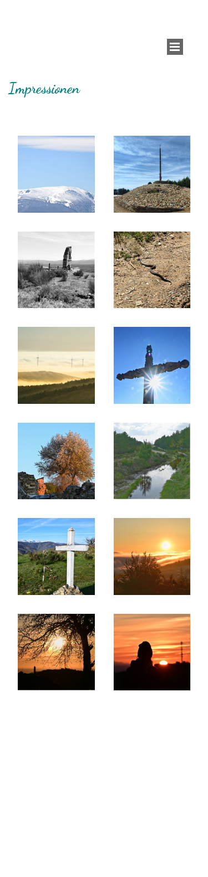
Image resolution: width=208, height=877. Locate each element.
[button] (56, 174)
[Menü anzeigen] (175, 47)
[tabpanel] (104, 88)
